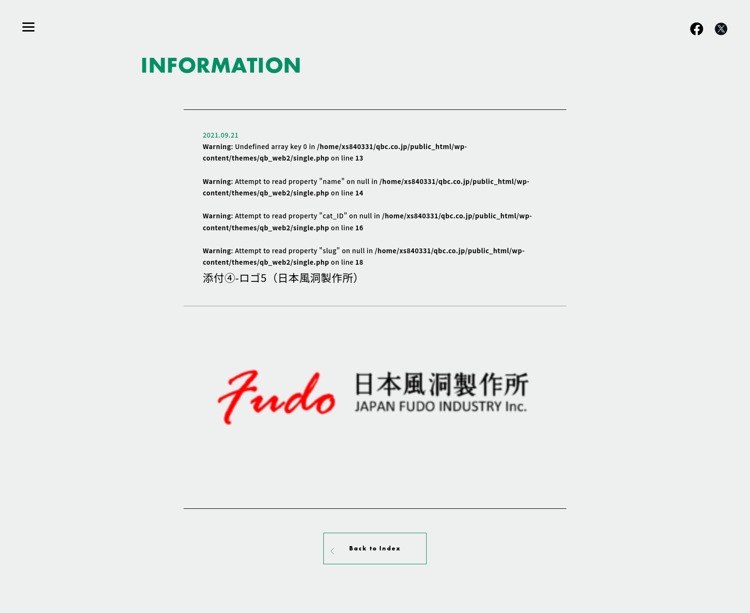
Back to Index (375, 548)
